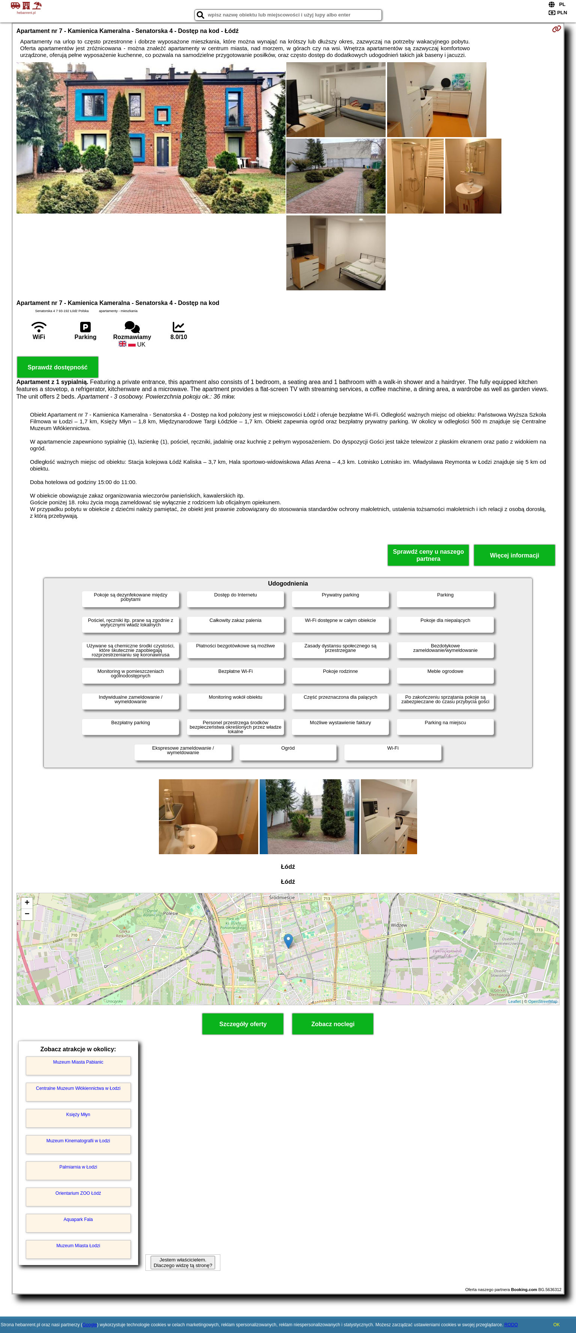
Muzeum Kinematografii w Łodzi (78, 1140)
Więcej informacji (514, 555)
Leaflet (514, 1001)
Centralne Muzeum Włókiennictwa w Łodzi (78, 1088)
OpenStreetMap (543, 1001)
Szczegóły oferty (242, 1024)
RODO (511, 1324)
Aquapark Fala (78, 1219)
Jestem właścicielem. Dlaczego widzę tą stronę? (183, 1262)
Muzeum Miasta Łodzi (78, 1245)
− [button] (27, 914)
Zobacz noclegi (333, 1024)
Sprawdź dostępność (58, 367)
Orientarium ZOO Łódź (78, 1193)
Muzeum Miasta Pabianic (78, 1062)
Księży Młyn (78, 1114)
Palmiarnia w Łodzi (78, 1167)
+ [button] (27, 903)
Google (89, 1324)
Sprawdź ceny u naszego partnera (428, 555)
